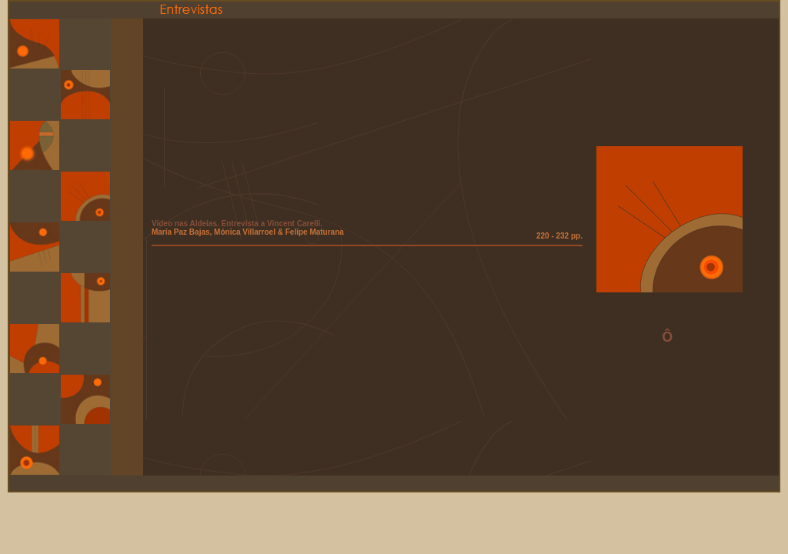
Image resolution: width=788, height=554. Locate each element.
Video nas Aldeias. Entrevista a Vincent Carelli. (237, 223)
